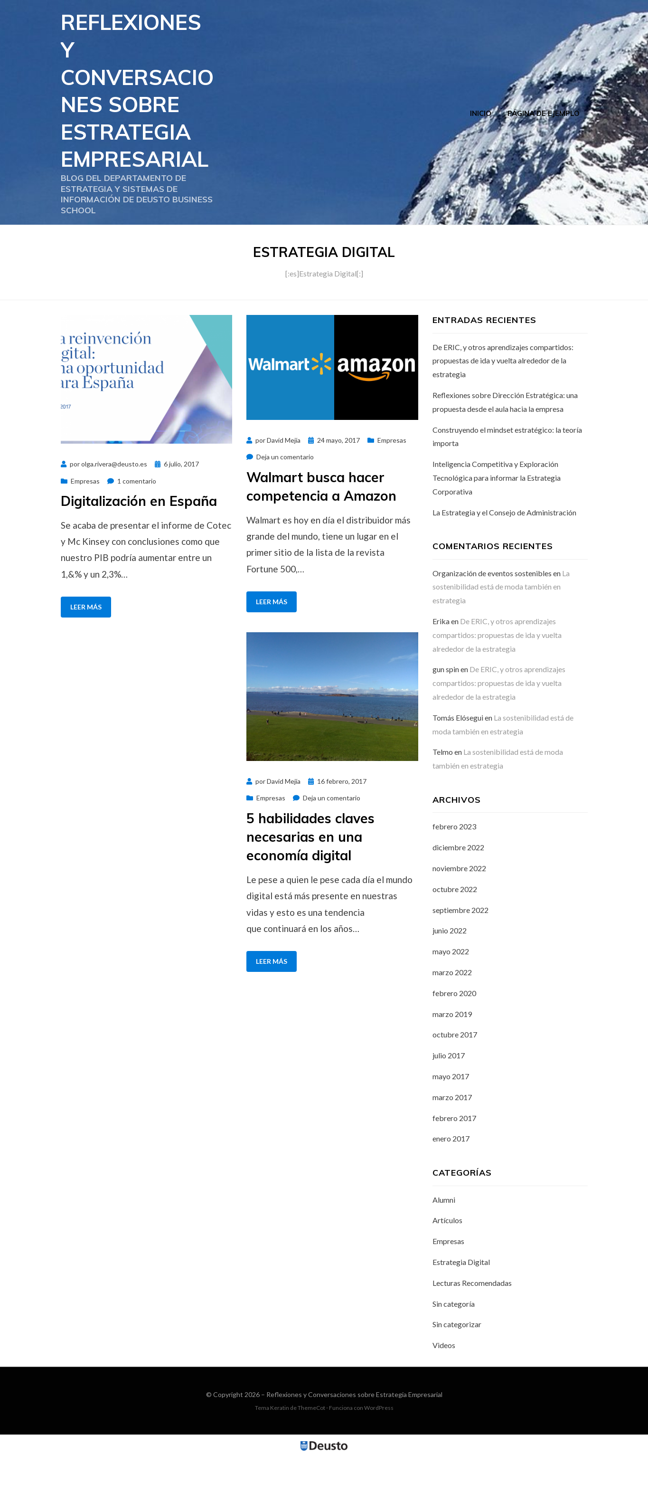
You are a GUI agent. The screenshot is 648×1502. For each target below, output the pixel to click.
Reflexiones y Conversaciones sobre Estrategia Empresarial (139, 113)
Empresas (85, 527)
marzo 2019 (452, 1060)
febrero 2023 (454, 872)
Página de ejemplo (543, 135)
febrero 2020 (454, 1039)
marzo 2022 (452, 1018)
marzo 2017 (452, 1143)
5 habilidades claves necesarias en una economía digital (310, 883)
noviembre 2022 (459, 914)
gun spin (445, 715)
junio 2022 (449, 976)
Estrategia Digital (461, 1308)
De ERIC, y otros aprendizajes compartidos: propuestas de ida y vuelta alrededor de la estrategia (502, 407)
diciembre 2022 (458, 893)
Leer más (86, 653)
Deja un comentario (285, 503)
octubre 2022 (454, 935)
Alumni (443, 1245)
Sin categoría (453, 1349)
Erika (441, 667)
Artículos (447, 1266)
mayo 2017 (450, 1122)
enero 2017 (451, 1184)
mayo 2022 (450, 997)
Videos (443, 1391)
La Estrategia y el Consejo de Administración (504, 558)
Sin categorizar (456, 1370)
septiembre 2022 (460, 955)
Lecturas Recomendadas (472, 1328)
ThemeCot (311, 1454)
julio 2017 (448, 1101)
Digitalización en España (139, 547)
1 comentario (136, 527)
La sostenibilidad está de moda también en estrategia (501, 633)
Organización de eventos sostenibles (492, 619)
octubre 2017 (454, 1080)
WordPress (379, 1454)
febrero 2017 (454, 1164)
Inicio (480, 135)
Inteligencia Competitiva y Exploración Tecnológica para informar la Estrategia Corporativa (496, 524)
